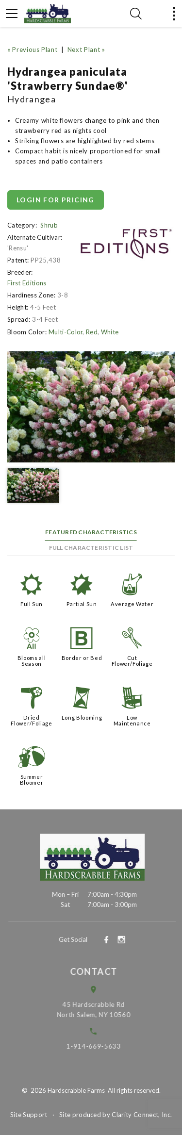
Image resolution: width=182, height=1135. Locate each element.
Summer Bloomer (32, 779)
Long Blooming (82, 717)
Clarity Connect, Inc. (142, 1115)
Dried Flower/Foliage (31, 720)
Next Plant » (86, 49)
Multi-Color (66, 332)
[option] (91, 406)
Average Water (132, 604)
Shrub (49, 225)
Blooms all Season (31, 661)
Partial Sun (81, 604)
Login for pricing (56, 200)
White (110, 332)
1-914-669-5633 (101, 1046)
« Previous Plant (32, 49)
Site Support (29, 1115)
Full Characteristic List (91, 547)
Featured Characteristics (91, 532)
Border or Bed (82, 658)
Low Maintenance (132, 720)
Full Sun (31, 604)
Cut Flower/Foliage (132, 661)
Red (92, 332)
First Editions (27, 283)
